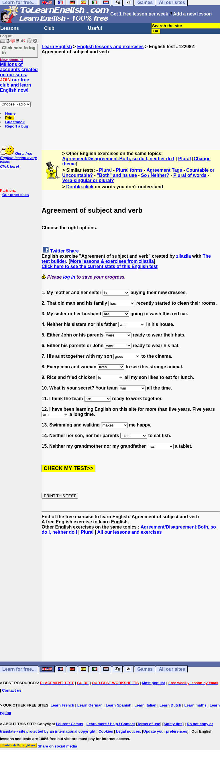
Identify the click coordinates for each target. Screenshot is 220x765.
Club (49, 28)
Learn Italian (145, 705)
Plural (184, 158)
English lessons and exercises (110, 46)
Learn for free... (19, 669)
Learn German (90, 705)
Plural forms (129, 170)
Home (10, 113)
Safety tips (173, 724)
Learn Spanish (118, 705)
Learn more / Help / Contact (111, 724)
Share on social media (57, 746)
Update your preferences (165, 731)
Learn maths (195, 705)
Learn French (62, 705)
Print (9, 118)
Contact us (11, 690)
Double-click (79, 186)
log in (69, 277)
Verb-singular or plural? (88, 180)
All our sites (172, 669)
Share (72, 251)
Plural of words (190, 175)
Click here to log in (19, 50)
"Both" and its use (117, 175)
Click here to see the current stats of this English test (100, 266)
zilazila (183, 256)
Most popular (153, 683)
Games (145, 669)
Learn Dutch (170, 705)
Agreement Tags (164, 170)
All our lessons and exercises (129, 532)
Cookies (106, 731)
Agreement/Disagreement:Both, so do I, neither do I (118, 158)
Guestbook (15, 122)
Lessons (9, 28)
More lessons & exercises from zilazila (112, 261)
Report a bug (16, 126)
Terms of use (148, 724)
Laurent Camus (69, 724)
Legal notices (128, 731)
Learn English (57, 46)
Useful (95, 28)
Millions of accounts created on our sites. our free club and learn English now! (19, 77)
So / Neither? (155, 175)
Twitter (57, 251)
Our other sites (15, 195)
